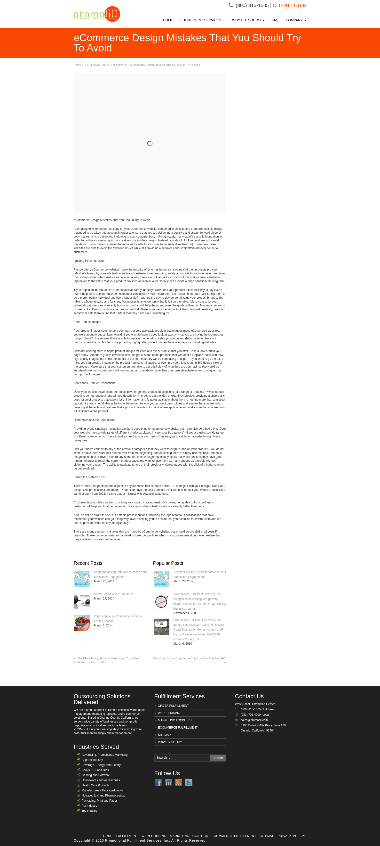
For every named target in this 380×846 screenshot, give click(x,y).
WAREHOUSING (169, 713)
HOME (168, 20)
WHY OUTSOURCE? (248, 20)
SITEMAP (164, 735)
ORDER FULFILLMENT (173, 705)
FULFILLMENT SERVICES (200, 20)
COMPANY (294, 20)
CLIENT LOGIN (289, 5)
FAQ (275, 20)
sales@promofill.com (254, 720)
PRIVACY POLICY (170, 742)
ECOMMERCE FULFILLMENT (178, 727)
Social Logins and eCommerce (114, 594)
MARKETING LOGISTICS (175, 720)
